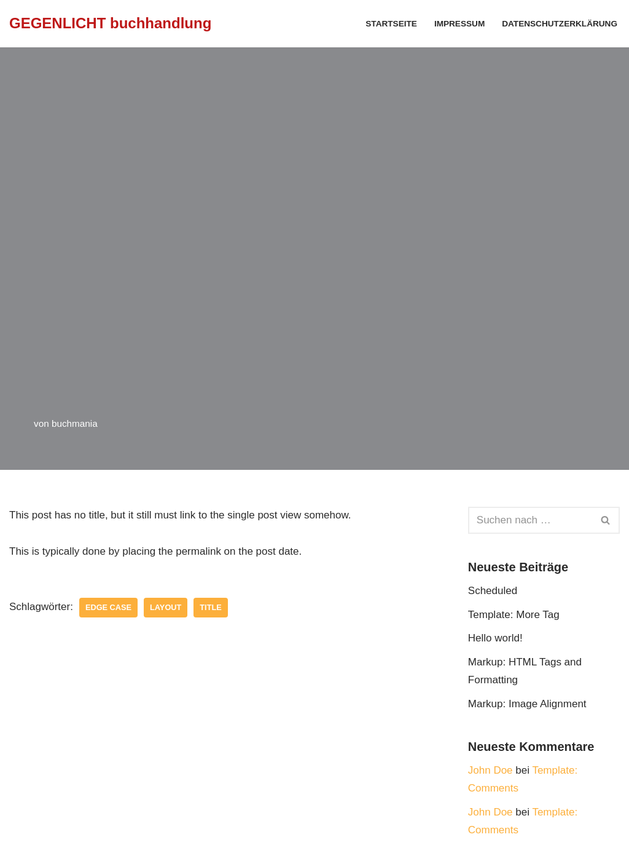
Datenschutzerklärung (559, 23)
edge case (108, 607)
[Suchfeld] (530, 520)
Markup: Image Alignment (527, 704)
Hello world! (495, 638)
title (210, 607)
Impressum (459, 23)
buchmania (75, 423)
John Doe (490, 770)
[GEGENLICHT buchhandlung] (110, 23)
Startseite (391, 23)
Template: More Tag (514, 615)
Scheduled (492, 591)
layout (165, 607)
